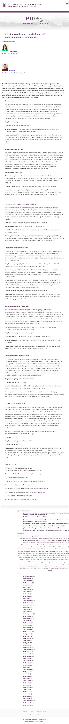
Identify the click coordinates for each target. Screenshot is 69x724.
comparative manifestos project (59, 540)
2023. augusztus (27, 680)
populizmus (52, 562)
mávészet (20, 555)
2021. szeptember (28, 649)
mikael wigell (51, 555)
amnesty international (52, 536)
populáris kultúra (45, 562)
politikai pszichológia (21, 562)
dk (65, 542)
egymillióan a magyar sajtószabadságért (27, 544)
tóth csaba (61, 566)
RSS (44, 711)
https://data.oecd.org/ (21, 478)
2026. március (27, 705)
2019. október (27, 616)
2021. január (26, 634)
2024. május (26, 683)
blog (57, 538)
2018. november (27, 605)
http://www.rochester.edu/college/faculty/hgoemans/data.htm (23, 470)
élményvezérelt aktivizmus (48, 544)
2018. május (26, 594)
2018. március (27, 589)
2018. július (26, 598)
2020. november (27, 629)
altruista (45, 536)
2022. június (26, 665)
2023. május (26, 674)
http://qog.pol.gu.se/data (37, 492)
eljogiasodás (39, 544)
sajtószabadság (22, 564)
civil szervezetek (23, 540)
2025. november (27, 703)
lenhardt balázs (35, 553)
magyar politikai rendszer (54, 553)
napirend (20, 557)
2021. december (27, 656)
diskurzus (62, 542)
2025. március (27, 694)
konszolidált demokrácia (36, 551)
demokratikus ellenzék (41, 542)
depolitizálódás (50, 542)
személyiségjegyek (61, 564)
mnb (56, 555)
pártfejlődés (22, 559)
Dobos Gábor (12, 71)
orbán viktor (49, 557)
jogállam (48, 548)
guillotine (45, 546)
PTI (34, 18)
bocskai (60, 538)
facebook (30, 546)
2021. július (26, 645)
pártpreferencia (38, 559)
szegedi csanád (47, 564)
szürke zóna (22, 566)
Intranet (31, 711)
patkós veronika (46, 559)
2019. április (26, 607)
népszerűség (41, 557)
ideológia (27, 548)
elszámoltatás (58, 544)
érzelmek (64, 544)
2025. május (26, 698)
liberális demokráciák (43, 553)
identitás (22, 548)
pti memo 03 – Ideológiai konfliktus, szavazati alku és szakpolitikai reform (43, 528)
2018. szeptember (28, 600)
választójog (61, 568)
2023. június (26, 676)
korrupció (20, 553)
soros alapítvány (29, 564)
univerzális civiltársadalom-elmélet (25, 568)
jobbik (43, 548)
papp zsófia (61, 557)
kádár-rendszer (58, 548)
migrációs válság (37, 555)
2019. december (27, 618)
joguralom (52, 548)
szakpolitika (40, 564)
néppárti (36, 557)
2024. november (27, 687)
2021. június (26, 643)
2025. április (26, 696)
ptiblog (63, 562)
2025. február (27, 692)
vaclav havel (39, 568)
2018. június (26, 596)
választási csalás (45, 568)
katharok (64, 548)
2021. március (27, 638)
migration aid (45, 555)
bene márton (46, 538)
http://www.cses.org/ (35, 474)
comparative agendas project (43, 540)
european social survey (22, 546)
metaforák (31, 555)
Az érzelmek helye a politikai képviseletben (35, 521)
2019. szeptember (28, 614)
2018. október (27, 603)
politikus (39, 562)
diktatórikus (56, 542)
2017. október (27, 578)
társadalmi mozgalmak (36, 566)
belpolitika (40, 538)
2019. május (26, 609)
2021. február (27, 636)
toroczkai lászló (49, 566)
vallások (66, 568)
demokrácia (33, 542)
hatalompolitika (61, 546)
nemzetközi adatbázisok (28, 557)
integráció (39, 548)
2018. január (26, 585)
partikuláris (28, 559)
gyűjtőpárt (50, 546)
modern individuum (62, 555)
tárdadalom (28, 566)
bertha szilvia (52, 538)
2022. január (26, 658)
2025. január (26, 689)
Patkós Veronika (12, 51)
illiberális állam (33, 548)
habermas (55, 546)
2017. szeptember (28, 576)
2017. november (27, 580)
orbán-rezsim (55, 557)
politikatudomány (31, 562)
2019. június (26, 611)
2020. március (27, 623)
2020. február (27, 620)
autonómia (22, 538)
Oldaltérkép (38, 711)
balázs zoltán (28, 538)
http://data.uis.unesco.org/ (24, 496)
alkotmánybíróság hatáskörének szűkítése (34, 536)
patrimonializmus (54, 559)
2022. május (26, 663)
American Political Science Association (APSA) (37, 327)
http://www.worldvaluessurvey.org (27, 499)
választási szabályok (54, 568)
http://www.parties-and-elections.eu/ (34, 481)
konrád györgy (27, 551)
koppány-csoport (45, 551)
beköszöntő (34, 538)
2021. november (27, 654)
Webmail (25, 711)
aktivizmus (22, 536)
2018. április (26, 591)
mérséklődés (25, 555)
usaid (35, 568)
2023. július (26, 678)
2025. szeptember (28, 700)
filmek (34, 546)
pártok (33, 559)
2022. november (27, 669)
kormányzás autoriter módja (56, 551)
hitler (19, 548)
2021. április (26, 640)
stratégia (36, 564)
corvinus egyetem (26, 542)
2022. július (26, 667)
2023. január (26, 672)
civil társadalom (31, 540)
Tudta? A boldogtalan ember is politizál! (34, 517)
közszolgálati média (26, 553)
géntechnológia (39, 546)
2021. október (27, 652)
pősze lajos (58, 562)
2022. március (27, 660)
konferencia (20, 551)
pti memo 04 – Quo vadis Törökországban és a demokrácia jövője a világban (44, 526)
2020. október (27, 627)
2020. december (27, 632)
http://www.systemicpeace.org (24, 485)
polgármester (61, 559)
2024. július (26, 685)
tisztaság (44, 566)
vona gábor (50, 570)
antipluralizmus (61, 536)
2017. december (27, 583)
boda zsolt (65, 538)
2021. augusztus (27, 647)
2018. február (27, 587)
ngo (45, 557)
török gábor (56, 566)
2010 (18, 536)
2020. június (26, 625)
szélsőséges (53, 564)
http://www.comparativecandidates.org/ (38, 488)
